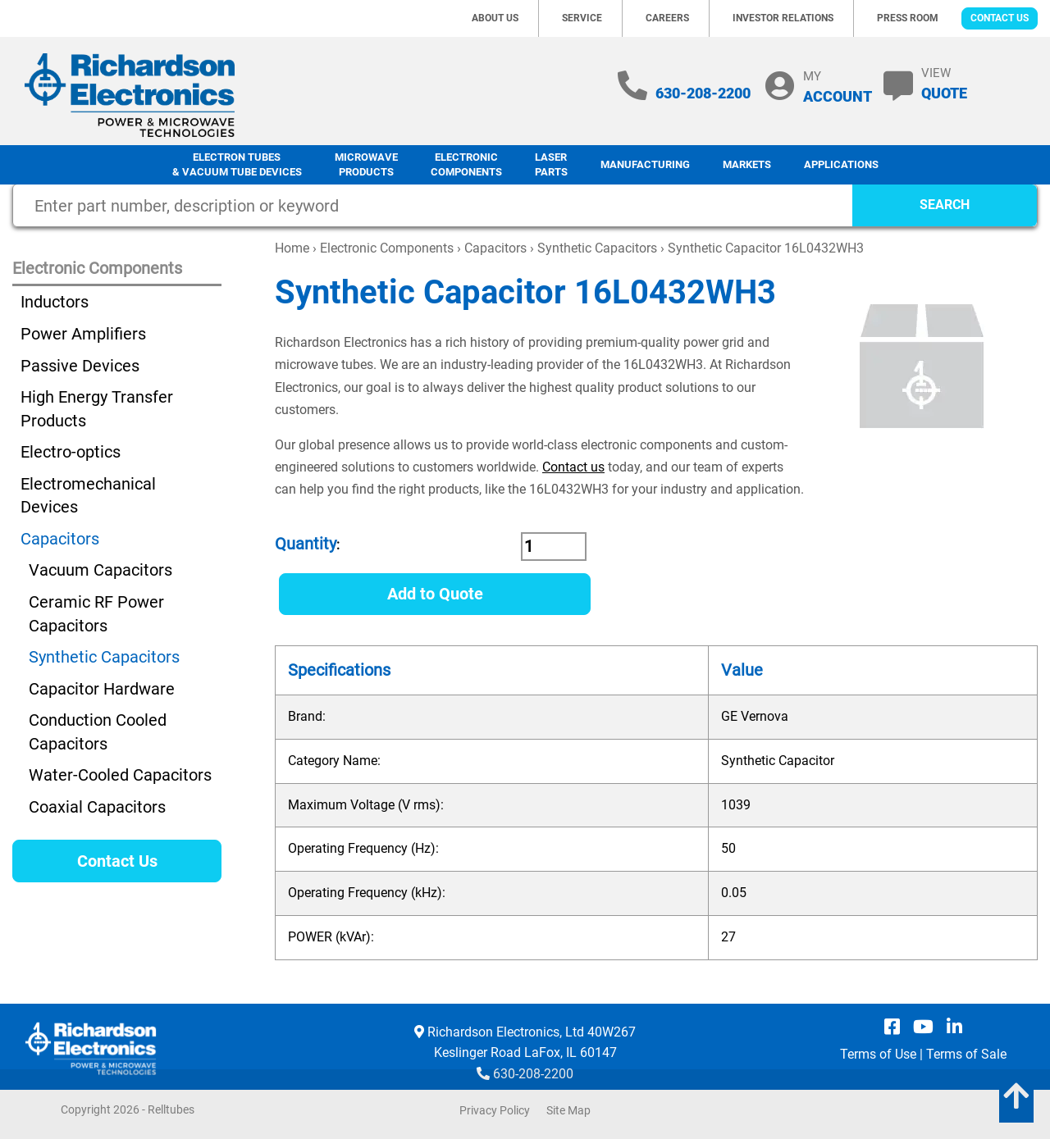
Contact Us (999, 18)
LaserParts (551, 165)
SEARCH (945, 204)
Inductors (55, 302)
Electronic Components (466, 165)
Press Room (907, 18)
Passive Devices (80, 366)
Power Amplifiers (83, 334)
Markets (747, 164)
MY (837, 86)
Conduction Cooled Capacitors (98, 732)
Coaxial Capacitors (97, 807)
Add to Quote (435, 594)
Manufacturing (645, 164)
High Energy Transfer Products (97, 409)
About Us (495, 18)
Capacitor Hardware (102, 689)
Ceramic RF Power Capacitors (96, 614)
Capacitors (495, 248)
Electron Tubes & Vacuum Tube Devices (237, 165)
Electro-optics (71, 452)
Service (582, 18)
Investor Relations (783, 18)
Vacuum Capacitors (100, 570)
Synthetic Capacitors (597, 248)
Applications (841, 164)
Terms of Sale (966, 1054)
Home (292, 248)
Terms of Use (878, 1054)
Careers (667, 18)
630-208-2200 (703, 93)
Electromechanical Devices (88, 495)
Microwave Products (366, 165)
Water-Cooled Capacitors (120, 775)
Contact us (573, 467)
